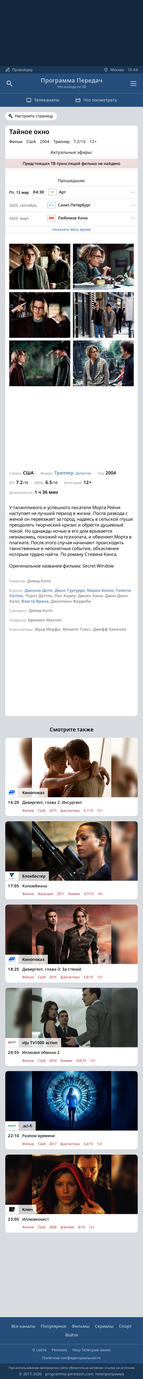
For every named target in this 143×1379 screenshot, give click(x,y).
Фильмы (81, 1326)
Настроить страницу (34, 115)
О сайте (39, 1349)
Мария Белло (100, 590)
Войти (71, 1335)
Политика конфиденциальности (71, 1357)
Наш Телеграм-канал (91, 1349)
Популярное (53, 1326)
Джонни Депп (39, 590)
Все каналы (23, 1326)
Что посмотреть (96, 100)
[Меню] (133, 192)
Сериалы (104, 1326)
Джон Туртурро (70, 590)
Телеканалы (42, 100)
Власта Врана (35, 601)
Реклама (59, 1349)
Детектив (83, 473)
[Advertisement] (71, 428)
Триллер (63, 473)
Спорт (125, 1326)
